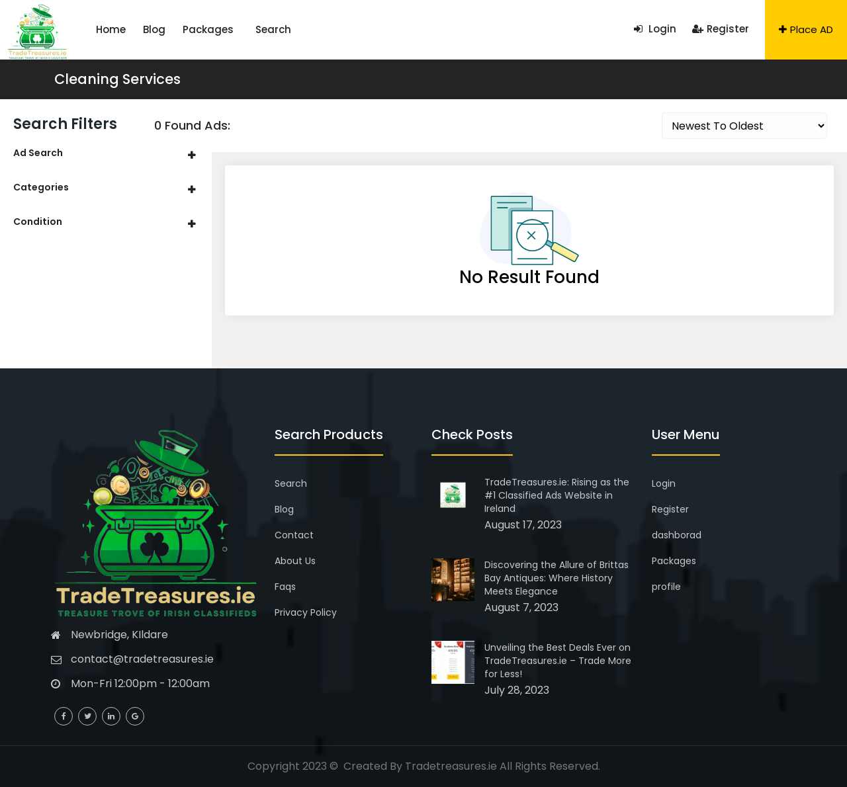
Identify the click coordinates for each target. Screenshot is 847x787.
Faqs (285, 586)
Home (105, 29)
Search (227, 29)
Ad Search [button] (38, 152)
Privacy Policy (306, 612)
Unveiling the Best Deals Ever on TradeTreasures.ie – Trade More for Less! (557, 661)
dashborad (676, 535)
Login (655, 29)
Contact (294, 535)
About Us (295, 560)
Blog (136, 29)
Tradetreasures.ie (451, 766)
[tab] (106, 153)
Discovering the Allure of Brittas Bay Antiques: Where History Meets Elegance (556, 578)
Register (720, 29)
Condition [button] (37, 221)
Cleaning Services (117, 79)
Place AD (806, 29)
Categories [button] (41, 187)
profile (666, 586)
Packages (178, 29)
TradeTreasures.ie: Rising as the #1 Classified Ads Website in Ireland (556, 495)
